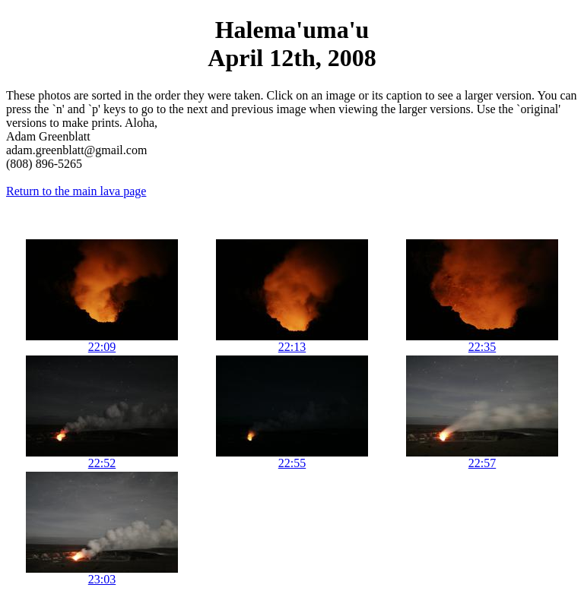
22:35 (482, 346)
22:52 (102, 463)
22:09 (102, 346)
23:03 (102, 579)
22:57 (482, 463)
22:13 (292, 346)
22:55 (292, 463)
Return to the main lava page (76, 191)
